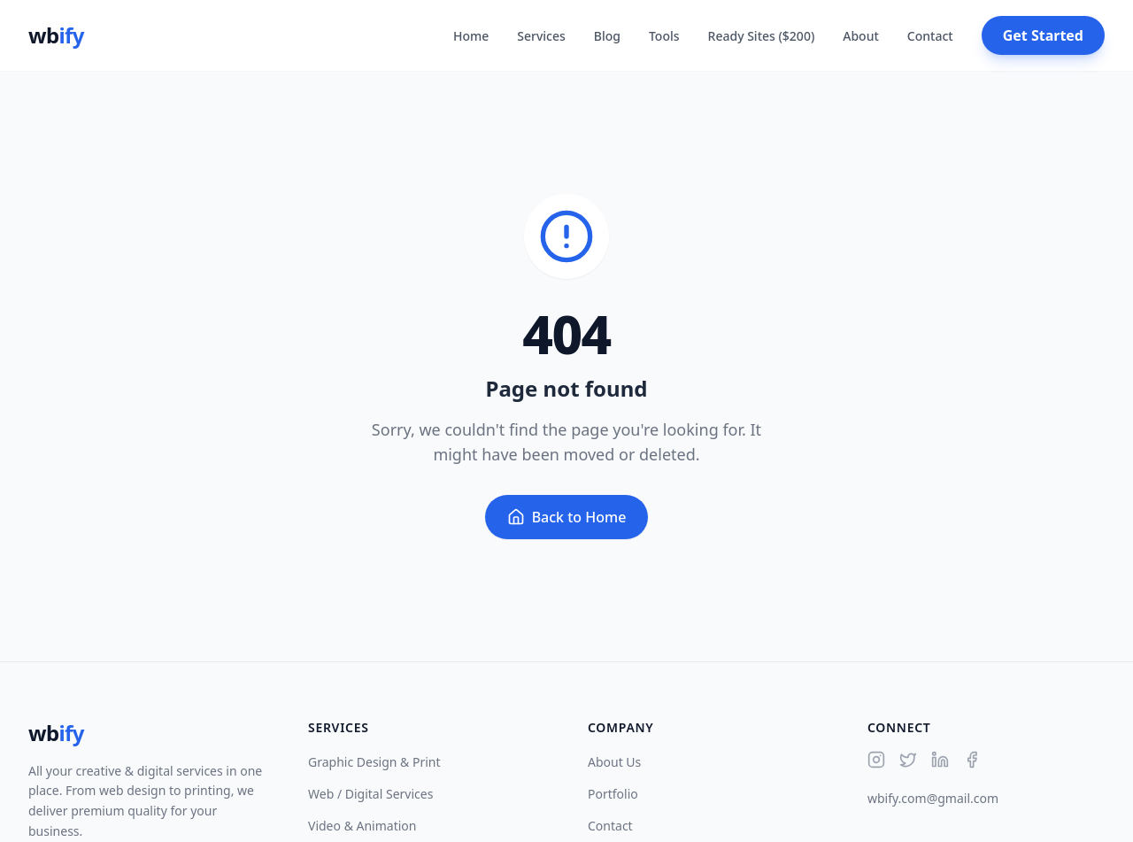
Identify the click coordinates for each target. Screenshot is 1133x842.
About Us (614, 761)
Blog (607, 35)
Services (541, 35)
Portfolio (613, 793)
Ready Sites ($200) (761, 35)
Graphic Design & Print (374, 761)
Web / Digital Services (370, 793)
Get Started (1043, 35)
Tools (664, 35)
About (861, 35)
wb (56, 35)
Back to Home (567, 517)
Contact (930, 35)
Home (471, 35)
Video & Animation (362, 825)
